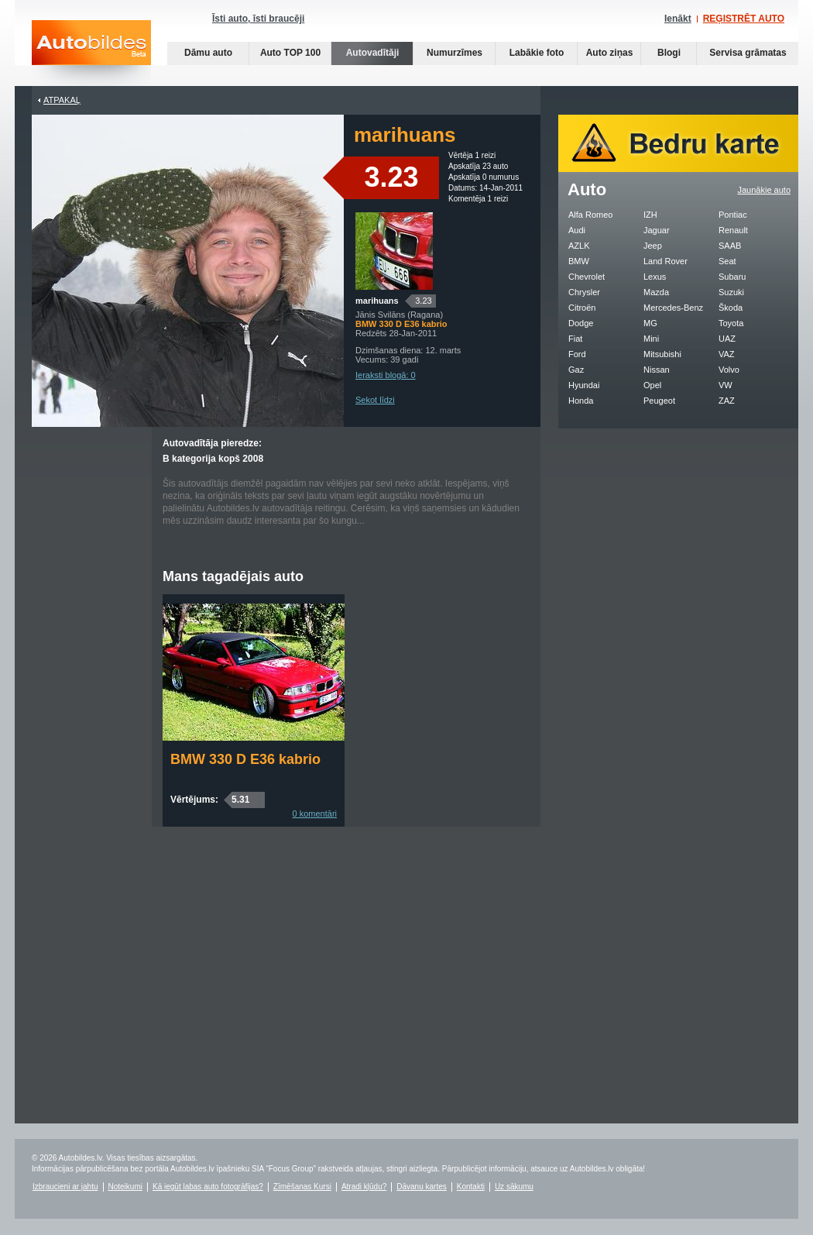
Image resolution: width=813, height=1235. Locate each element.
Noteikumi (125, 1186)
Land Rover (665, 261)
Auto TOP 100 (290, 52)
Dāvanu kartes (421, 1186)
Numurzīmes (454, 52)
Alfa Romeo (590, 214)
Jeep (652, 245)
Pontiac (733, 214)
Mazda (656, 292)
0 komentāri (315, 813)
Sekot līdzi (375, 399)
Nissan (656, 369)
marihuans (377, 300)
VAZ (727, 354)
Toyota (731, 323)
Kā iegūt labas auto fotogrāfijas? (208, 1186)
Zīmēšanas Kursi (302, 1186)
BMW (578, 261)
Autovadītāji (373, 52)
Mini (651, 338)
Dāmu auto (208, 52)
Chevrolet (586, 276)
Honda (580, 400)
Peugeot (659, 400)
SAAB (730, 245)
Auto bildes (91, 53)
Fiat (575, 338)
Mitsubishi (662, 354)
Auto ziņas (609, 52)
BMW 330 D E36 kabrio (245, 759)
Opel (652, 385)
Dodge (580, 323)
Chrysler (584, 292)
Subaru (732, 276)
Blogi (669, 52)
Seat (727, 261)
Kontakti (471, 1186)
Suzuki (731, 292)
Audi (576, 230)
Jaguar (656, 230)
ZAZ (727, 400)
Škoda (731, 307)
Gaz (576, 369)
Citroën (581, 307)
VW (725, 385)
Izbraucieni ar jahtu (65, 1186)
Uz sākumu (514, 1186)
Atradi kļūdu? (363, 1186)
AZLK (579, 245)
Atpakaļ (62, 100)
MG (650, 323)
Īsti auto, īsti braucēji (258, 18)
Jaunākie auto (764, 189)
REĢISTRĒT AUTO (743, 18)
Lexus (654, 276)
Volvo (729, 369)
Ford (577, 354)
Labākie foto (536, 52)
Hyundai (583, 385)
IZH (650, 214)
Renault (733, 230)
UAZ (727, 338)
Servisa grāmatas (747, 52)
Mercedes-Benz (673, 307)
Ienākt (677, 18)
